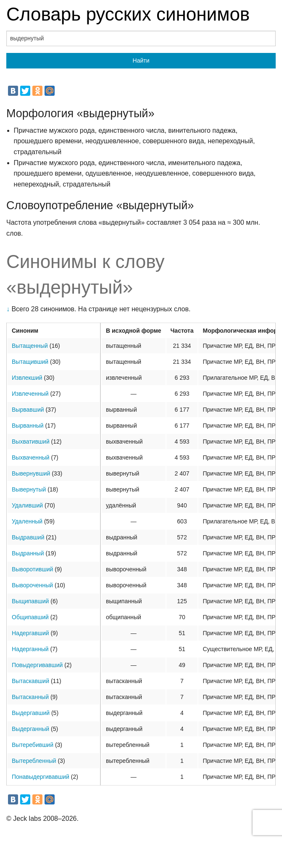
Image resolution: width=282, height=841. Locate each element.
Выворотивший (32, 569)
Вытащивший (30, 361)
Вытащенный (30, 345)
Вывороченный (32, 585)
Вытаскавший (30, 681)
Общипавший (30, 617)
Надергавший (30, 633)
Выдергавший (31, 713)
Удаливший (27, 505)
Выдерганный (30, 728)
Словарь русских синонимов (128, 14)
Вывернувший (31, 473)
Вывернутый (29, 489)
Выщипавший (30, 601)
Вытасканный (30, 697)
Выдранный (28, 553)
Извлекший (27, 377)
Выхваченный (31, 457)
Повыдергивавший (37, 665)
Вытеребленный (34, 760)
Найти (141, 60)
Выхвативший (31, 441)
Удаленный (27, 521)
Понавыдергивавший (40, 776)
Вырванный (28, 425)
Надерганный (30, 649)
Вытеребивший (32, 744)
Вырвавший (28, 409)
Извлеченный (30, 393)
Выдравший (28, 537)
